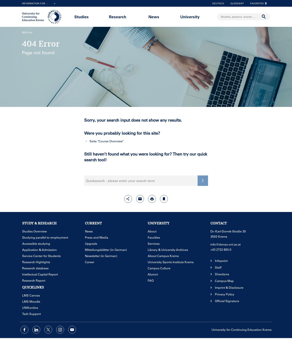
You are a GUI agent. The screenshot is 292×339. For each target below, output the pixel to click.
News (153, 16)
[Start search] (264, 16)
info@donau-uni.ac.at (225, 244)
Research (117, 16)
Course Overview (111, 141)
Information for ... (39, 3)
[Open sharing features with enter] (128, 199)
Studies (81, 16)
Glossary (236, 3)
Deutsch (218, 3)
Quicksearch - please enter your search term (120, 180)
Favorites (257, 3)
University (190, 16)
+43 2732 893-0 (220, 249)
